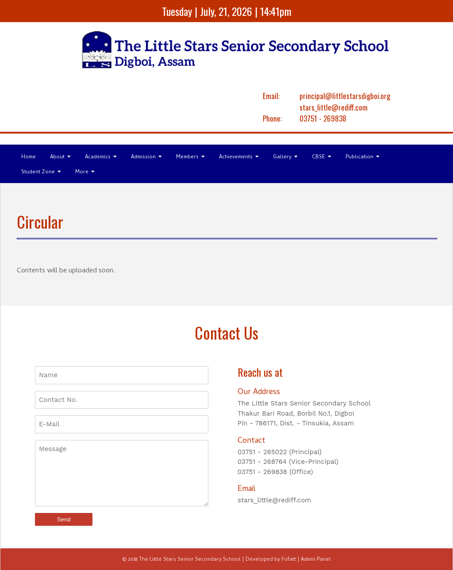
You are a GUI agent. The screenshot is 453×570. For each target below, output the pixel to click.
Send (63, 519)
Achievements (239, 157)
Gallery (285, 157)
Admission (146, 157)
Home (28, 157)
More (85, 172)
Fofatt (288, 559)
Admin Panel (316, 559)
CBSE (321, 157)
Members (190, 157)
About (60, 157)
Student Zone (41, 172)
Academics (101, 157)
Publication (363, 157)
